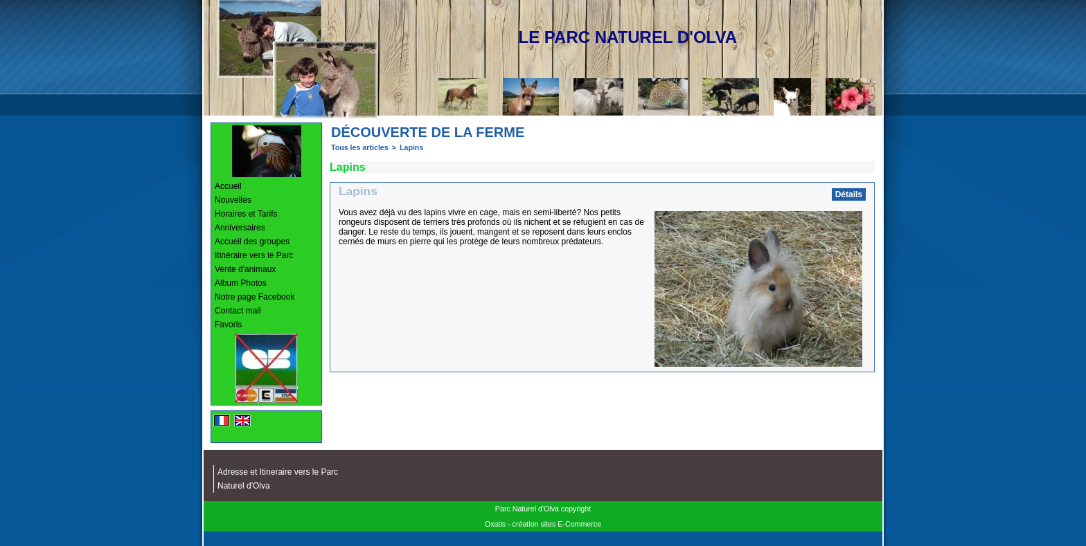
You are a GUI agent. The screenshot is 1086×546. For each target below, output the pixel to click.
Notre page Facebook (254, 297)
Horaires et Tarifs (246, 214)
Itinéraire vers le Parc (254, 255)
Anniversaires (240, 228)
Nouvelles (233, 200)
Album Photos (241, 283)
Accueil (228, 186)
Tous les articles (360, 147)
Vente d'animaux (245, 269)
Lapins (411, 147)
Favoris (228, 324)
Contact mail (238, 311)
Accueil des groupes (252, 241)
